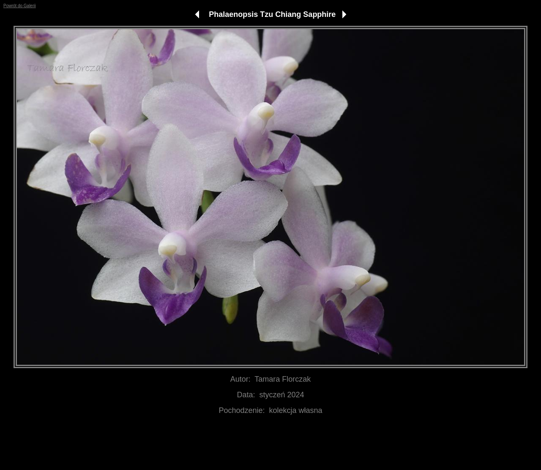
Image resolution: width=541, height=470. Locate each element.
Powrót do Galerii (19, 5)
